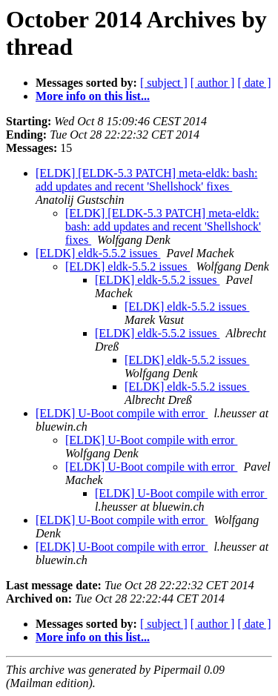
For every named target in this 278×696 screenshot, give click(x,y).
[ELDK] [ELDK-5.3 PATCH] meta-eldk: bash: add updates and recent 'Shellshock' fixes (146, 180)
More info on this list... (93, 96)
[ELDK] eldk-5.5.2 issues (98, 253)
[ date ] (254, 82)
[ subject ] (164, 82)
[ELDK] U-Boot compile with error (122, 413)
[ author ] (213, 82)
